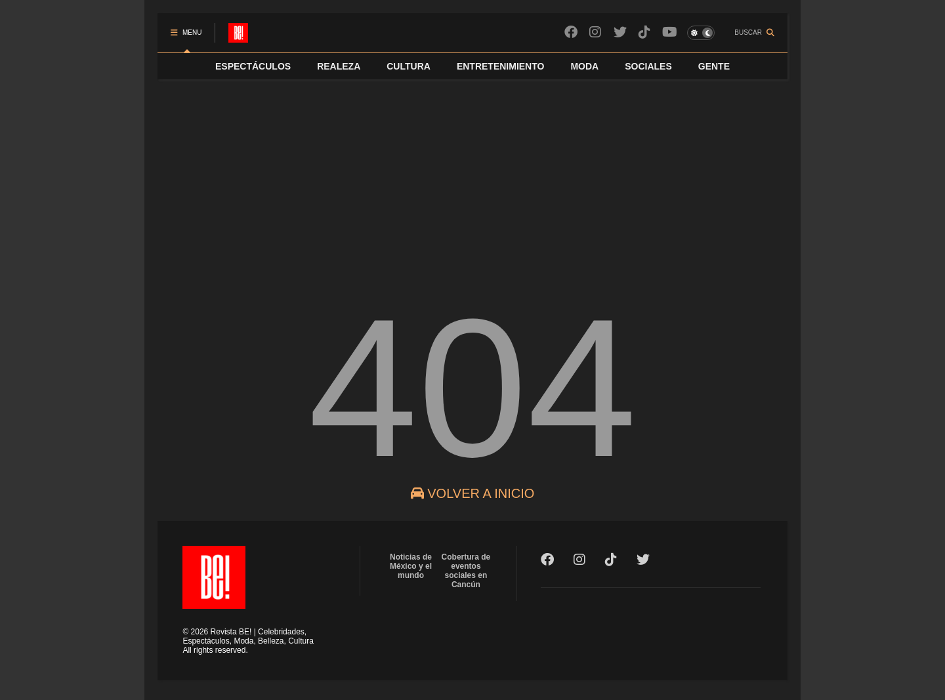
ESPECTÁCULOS (253, 66)
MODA (584, 66)
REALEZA (338, 66)
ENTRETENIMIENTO (501, 66)
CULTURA (408, 66)
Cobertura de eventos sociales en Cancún (466, 570)
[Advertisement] (473, 178)
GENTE (714, 66)
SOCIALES (648, 66)
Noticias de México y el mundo (411, 566)
